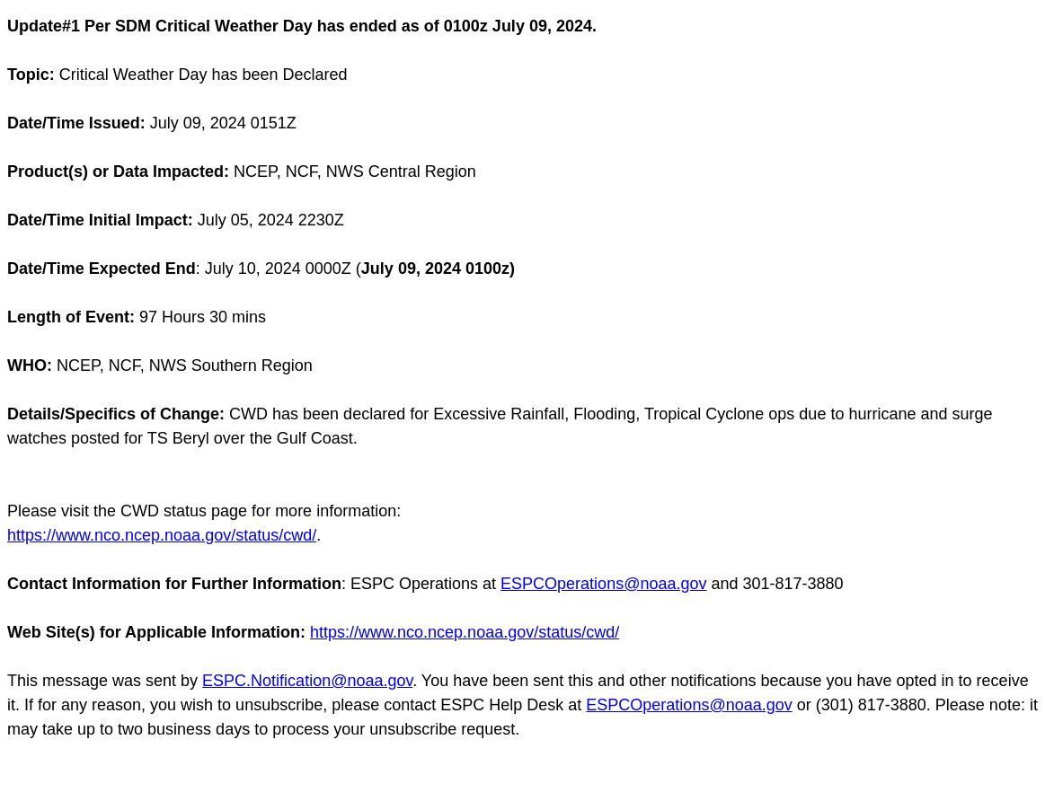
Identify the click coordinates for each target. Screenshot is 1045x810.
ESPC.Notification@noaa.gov (307, 681)
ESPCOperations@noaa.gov (603, 584)
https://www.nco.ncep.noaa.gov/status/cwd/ (161, 535)
